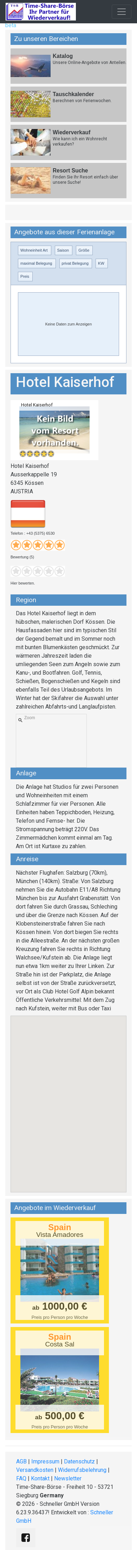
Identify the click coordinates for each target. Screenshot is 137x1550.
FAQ (21, 1478)
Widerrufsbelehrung (82, 1470)
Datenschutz (79, 1461)
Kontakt (40, 1478)
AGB (21, 1461)
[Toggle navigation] (121, 12)
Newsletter (67, 1478)
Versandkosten (34, 1470)
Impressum (45, 1461)
